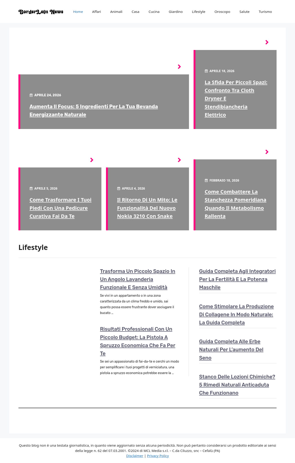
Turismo (265, 11)
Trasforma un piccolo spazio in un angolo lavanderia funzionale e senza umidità (137, 279)
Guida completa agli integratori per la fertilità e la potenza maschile (237, 279)
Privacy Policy (158, 455)
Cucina (154, 11)
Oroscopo (222, 11)
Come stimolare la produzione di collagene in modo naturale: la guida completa (236, 314)
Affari (96, 11)
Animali (116, 11)
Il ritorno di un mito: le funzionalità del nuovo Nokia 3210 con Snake (147, 207)
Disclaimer (134, 455)
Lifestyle (198, 11)
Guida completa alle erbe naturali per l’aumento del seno (231, 349)
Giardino (176, 11)
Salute (244, 11)
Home (78, 11)
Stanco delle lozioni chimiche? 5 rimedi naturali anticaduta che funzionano (237, 385)
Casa (135, 11)
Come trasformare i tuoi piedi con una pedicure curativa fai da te (60, 207)
